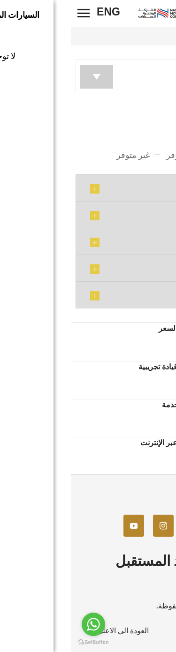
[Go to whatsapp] (22, 624)
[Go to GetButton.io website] (23, 642)
